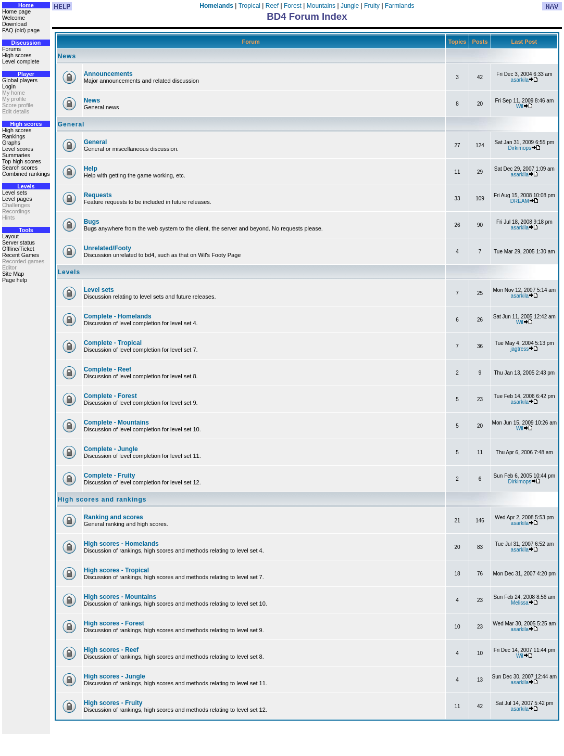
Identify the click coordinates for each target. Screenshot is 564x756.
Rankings (13, 136)
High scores (16, 55)
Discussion (26, 43)
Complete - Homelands (118, 316)
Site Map (13, 274)
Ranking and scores (113, 517)
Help (90, 168)
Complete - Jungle (111, 449)
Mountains (321, 5)
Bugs (91, 221)
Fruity (372, 5)
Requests (98, 195)
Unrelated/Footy (107, 248)
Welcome (13, 18)
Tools (26, 230)
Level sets (14, 192)
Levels (25, 186)
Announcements (108, 74)
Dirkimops (519, 148)
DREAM (519, 201)
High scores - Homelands (121, 543)
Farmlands (400, 5)
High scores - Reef (111, 650)
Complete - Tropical (113, 343)
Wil (519, 106)
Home (26, 5)
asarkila (520, 80)
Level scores (17, 149)
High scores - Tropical (116, 570)
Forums (11, 49)
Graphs (11, 142)
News (67, 56)
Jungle (350, 5)
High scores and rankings (102, 499)
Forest (293, 5)
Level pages (17, 199)
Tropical (249, 5)
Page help (14, 280)
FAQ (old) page (21, 30)
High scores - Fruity (113, 703)
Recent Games (20, 255)
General (71, 124)
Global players (19, 80)
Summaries (16, 155)
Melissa (520, 603)
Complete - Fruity (109, 475)
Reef (272, 5)
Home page (16, 11)
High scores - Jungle (114, 676)
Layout (10, 236)
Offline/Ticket (18, 249)
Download (14, 24)
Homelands (216, 5)
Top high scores (21, 161)
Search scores (19, 167)
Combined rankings (26, 174)
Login (9, 86)
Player (26, 74)
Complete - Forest (110, 396)
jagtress (519, 349)
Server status (18, 242)
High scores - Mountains (120, 596)
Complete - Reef (107, 369)
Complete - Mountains (116, 422)
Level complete (21, 61)
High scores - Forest (114, 623)
